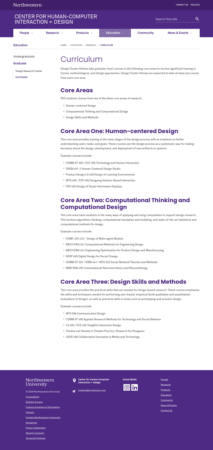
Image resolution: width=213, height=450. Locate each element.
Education (115, 33)
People (26, 33)
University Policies (35, 438)
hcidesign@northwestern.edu (92, 390)
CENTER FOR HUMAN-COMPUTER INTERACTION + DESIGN (56, 19)
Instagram (126, 387)
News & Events (180, 33)
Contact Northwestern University (43, 417)
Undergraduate (23, 56)
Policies (195, 5)
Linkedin (134, 387)
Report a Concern (35, 433)
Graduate (19, 63)
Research (54, 33)
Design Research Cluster (28, 71)
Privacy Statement (35, 428)
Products (84, 33)
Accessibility (32, 397)
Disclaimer (31, 423)
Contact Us (182, 5)
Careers (30, 412)
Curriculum (21, 77)
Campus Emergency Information (43, 407)
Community (146, 33)
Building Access (34, 402)
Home (64, 45)
